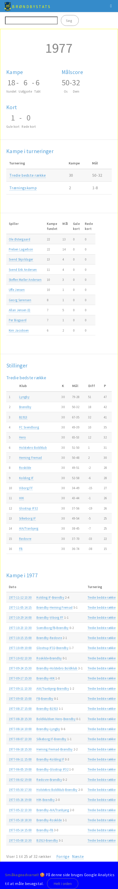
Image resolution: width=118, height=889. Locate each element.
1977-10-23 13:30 (20, 628)
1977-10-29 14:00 (20, 617)
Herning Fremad (30, 458)
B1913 (23, 417)
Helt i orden (63, 884)
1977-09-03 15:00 (20, 698)
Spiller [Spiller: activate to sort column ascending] (14, 224)
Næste (78, 856)
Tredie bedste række (27, 175)
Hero (22, 437)
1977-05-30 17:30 (20, 790)
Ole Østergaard (19, 239)
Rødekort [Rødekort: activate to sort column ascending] (89, 226)
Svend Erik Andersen (23, 270)
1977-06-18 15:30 (20, 749)
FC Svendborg (29, 427)
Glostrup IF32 (28, 508)
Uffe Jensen (17, 290)
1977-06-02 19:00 (20, 780)
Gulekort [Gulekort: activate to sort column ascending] (76, 226)
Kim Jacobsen (19, 330)
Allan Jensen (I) (19, 310)
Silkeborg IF (27, 518)
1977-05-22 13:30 (20, 810)
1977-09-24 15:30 (20, 668)
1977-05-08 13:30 (20, 840)
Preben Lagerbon (21, 249)
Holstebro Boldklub (33, 448)
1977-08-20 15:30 (20, 719)
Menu (111, 6)
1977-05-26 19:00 (20, 800)
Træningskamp (23, 187)
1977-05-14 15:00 (20, 830)
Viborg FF (26, 488)
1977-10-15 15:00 (20, 638)
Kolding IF (26, 478)
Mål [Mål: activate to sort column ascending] (65, 224)
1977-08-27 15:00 (20, 709)
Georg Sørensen (20, 300)
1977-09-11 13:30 (20, 688)
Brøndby (25, 407)
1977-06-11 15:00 (20, 759)
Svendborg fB (45, 628)
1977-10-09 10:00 (20, 648)
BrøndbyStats (31, 6)
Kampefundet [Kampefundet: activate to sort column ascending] (52, 226)
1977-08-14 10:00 (20, 729)
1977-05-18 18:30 (20, 820)
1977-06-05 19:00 (20, 769)
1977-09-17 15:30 (20, 678)
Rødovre (25, 539)
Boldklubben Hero (49, 719)
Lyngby (24, 397)
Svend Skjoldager (21, 259)
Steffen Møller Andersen (25, 280)
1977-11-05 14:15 (20, 607)
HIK (21, 498)
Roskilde (25, 468)
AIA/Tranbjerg (28, 528)
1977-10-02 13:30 (20, 658)
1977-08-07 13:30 (20, 739)
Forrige (62, 856)
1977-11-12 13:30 (20, 597)
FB (21, 549)
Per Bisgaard (18, 320)
